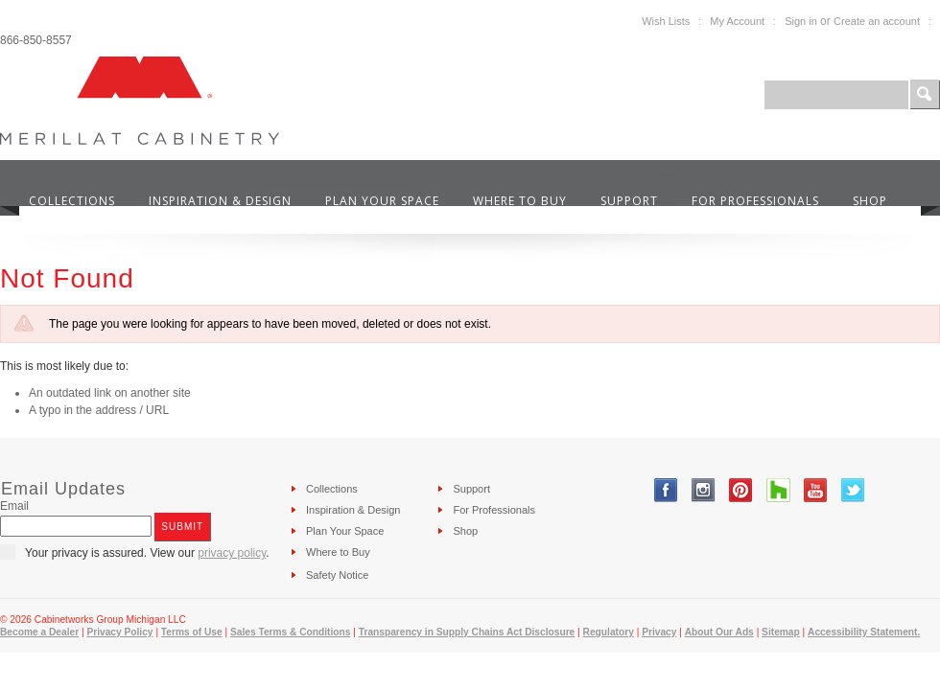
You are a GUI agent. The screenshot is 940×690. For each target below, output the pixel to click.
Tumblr (778, 490)
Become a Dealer (39, 632)
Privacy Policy (119, 632)
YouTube (816, 490)
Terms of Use (192, 632)
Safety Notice (337, 575)
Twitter (853, 490)
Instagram (704, 490)
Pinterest (741, 490)
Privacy (659, 632)
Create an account (877, 21)
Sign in (801, 21)
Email (14, 506)
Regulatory (608, 632)
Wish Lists (666, 21)
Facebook (666, 490)
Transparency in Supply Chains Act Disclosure (467, 632)
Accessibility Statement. (864, 632)
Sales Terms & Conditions (290, 632)
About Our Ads (719, 632)
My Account (737, 21)
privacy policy (232, 553)
